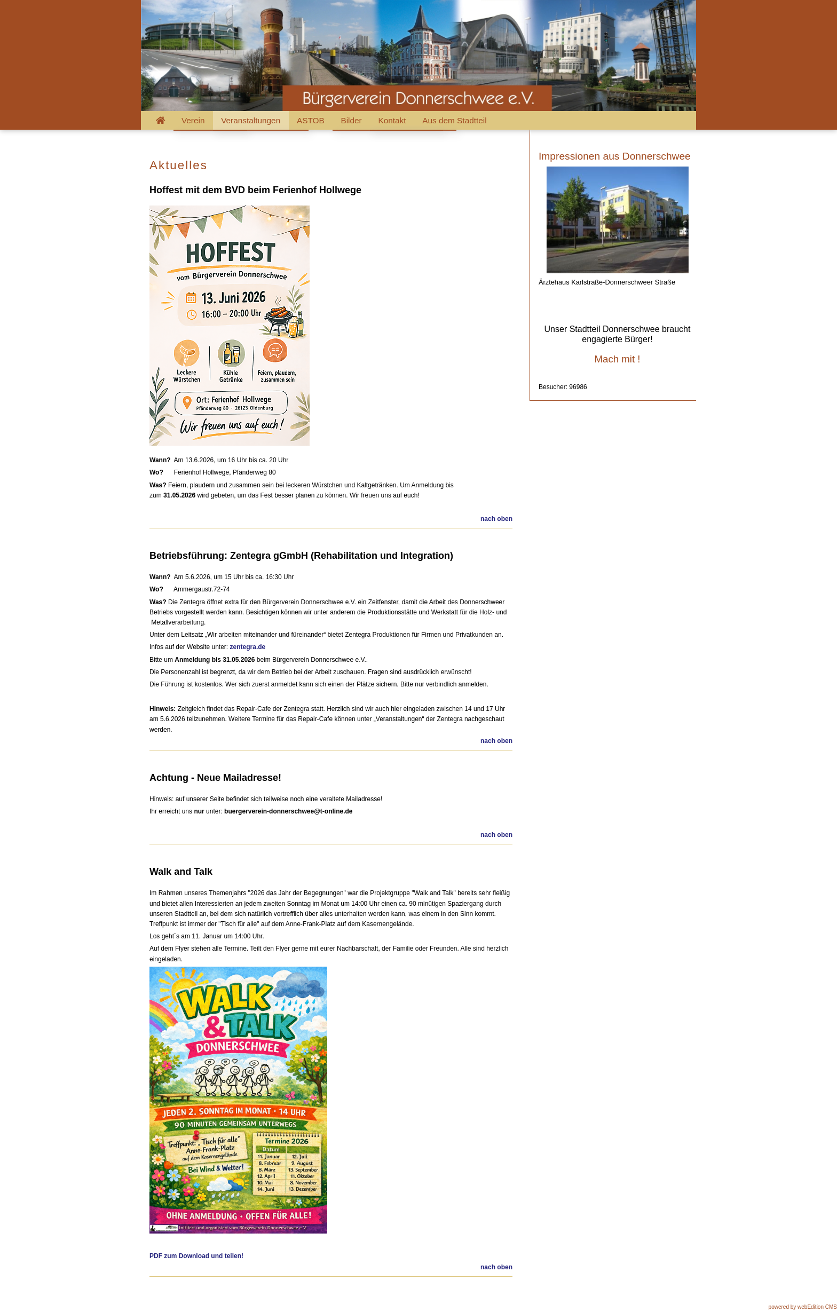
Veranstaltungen (250, 120)
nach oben (496, 519)
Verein (193, 120)
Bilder (351, 120)
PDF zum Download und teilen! (196, 1256)
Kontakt (392, 120)
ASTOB (311, 120)
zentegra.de (248, 647)
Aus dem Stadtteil (454, 120)
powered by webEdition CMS (803, 1307)
